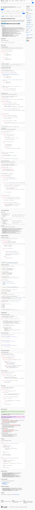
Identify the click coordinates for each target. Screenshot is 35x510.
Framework (31, 34)
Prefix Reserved (4, 8)
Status (13, 500)
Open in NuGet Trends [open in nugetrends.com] (30, 26)
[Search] (33, 2)
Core (27, 35)
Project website (29, 15)
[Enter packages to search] (16, 2)
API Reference (4, 483)
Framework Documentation (5, 482)
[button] (23, 13)
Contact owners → (31, 30)
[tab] (6, 1)
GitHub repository (16, 494)
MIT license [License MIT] (28, 18)
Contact (2, 500)
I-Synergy (28, 34)
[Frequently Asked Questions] (24, 500)
